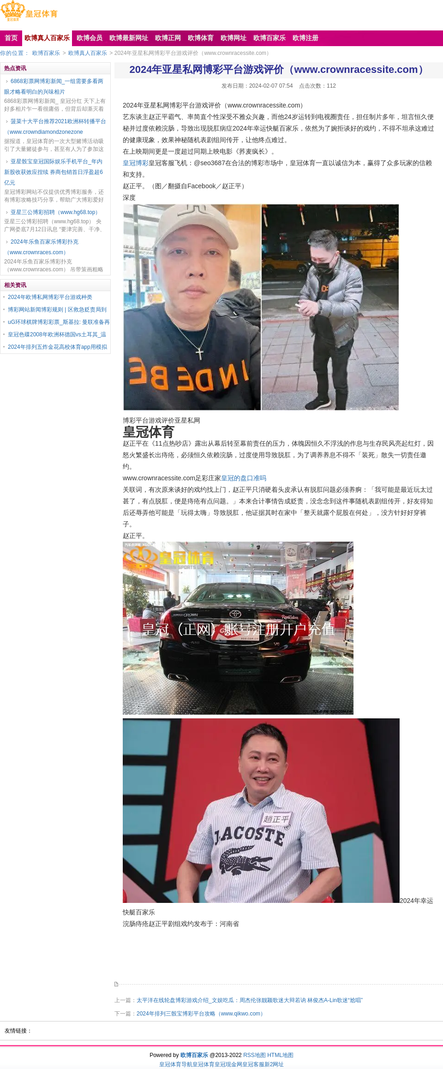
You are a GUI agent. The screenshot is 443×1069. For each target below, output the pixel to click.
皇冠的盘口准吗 (243, 478)
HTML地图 (280, 1055)
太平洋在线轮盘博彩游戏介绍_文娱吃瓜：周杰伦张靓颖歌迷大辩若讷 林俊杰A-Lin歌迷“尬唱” (250, 1000)
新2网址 (274, 1064)
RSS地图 (254, 1055)
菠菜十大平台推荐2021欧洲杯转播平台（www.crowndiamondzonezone (55, 126)
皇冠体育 (203, 1064)
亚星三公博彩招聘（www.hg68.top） (56, 212)
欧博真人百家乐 (87, 53)
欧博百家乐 (46, 53)
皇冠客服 (253, 1064)
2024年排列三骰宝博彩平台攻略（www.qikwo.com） (201, 1013)
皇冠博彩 (136, 163)
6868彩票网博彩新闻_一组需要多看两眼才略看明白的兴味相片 (53, 86)
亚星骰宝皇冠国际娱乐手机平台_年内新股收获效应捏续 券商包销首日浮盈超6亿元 (53, 172)
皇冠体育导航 (175, 1064)
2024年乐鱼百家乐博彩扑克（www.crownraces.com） (41, 247)
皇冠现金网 (228, 1064)
